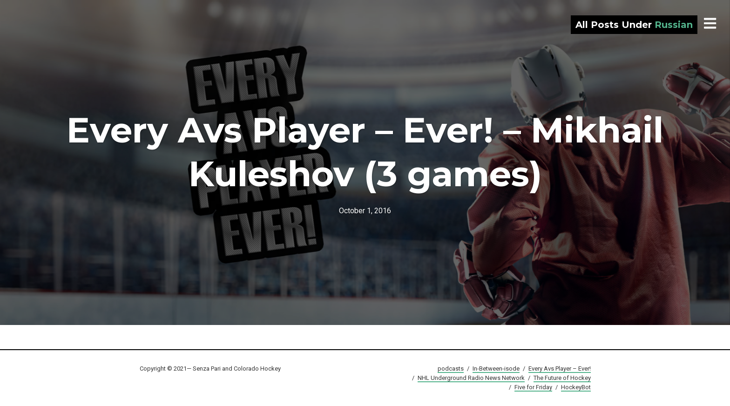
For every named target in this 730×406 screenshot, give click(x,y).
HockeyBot (576, 387)
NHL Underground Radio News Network (471, 377)
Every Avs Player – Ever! (559, 368)
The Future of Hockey (562, 377)
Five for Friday (533, 387)
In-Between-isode (496, 368)
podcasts (451, 368)
